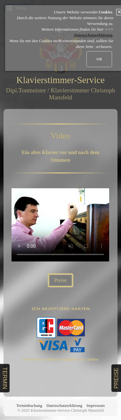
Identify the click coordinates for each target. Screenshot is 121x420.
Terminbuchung (29, 405)
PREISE (116, 378)
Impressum (95, 405)
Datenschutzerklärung (64, 405)
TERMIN (5, 378)
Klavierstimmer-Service (60, 80)
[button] (60, 280)
